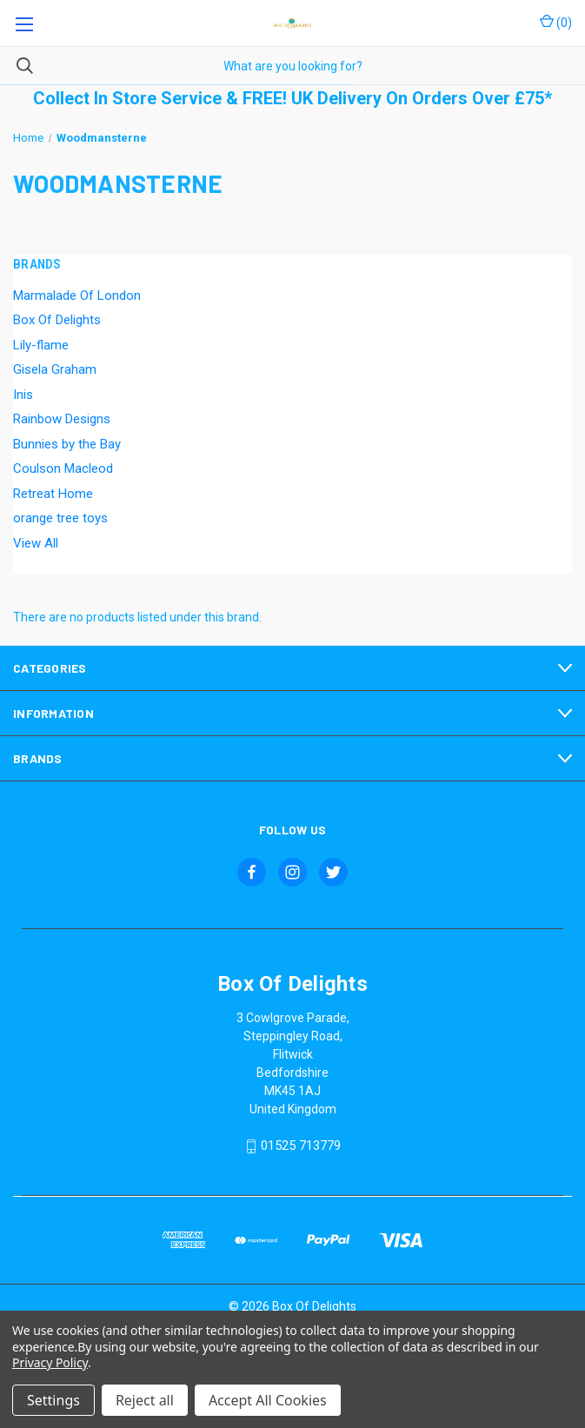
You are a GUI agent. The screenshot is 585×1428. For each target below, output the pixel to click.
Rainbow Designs (61, 419)
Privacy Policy (50, 1362)
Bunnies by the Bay (67, 444)
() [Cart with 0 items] (556, 22)
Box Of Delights (57, 320)
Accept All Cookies (268, 1400)
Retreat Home (53, 493)
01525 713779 (301, 1146)
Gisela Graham (54, 369)
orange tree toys (60, 518)
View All (35, 543)
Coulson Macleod (63, 468)
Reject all (145, 1400)
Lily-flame (41, 345)
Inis (23, 394)
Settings (53, 1400)
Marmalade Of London (77, 295)
